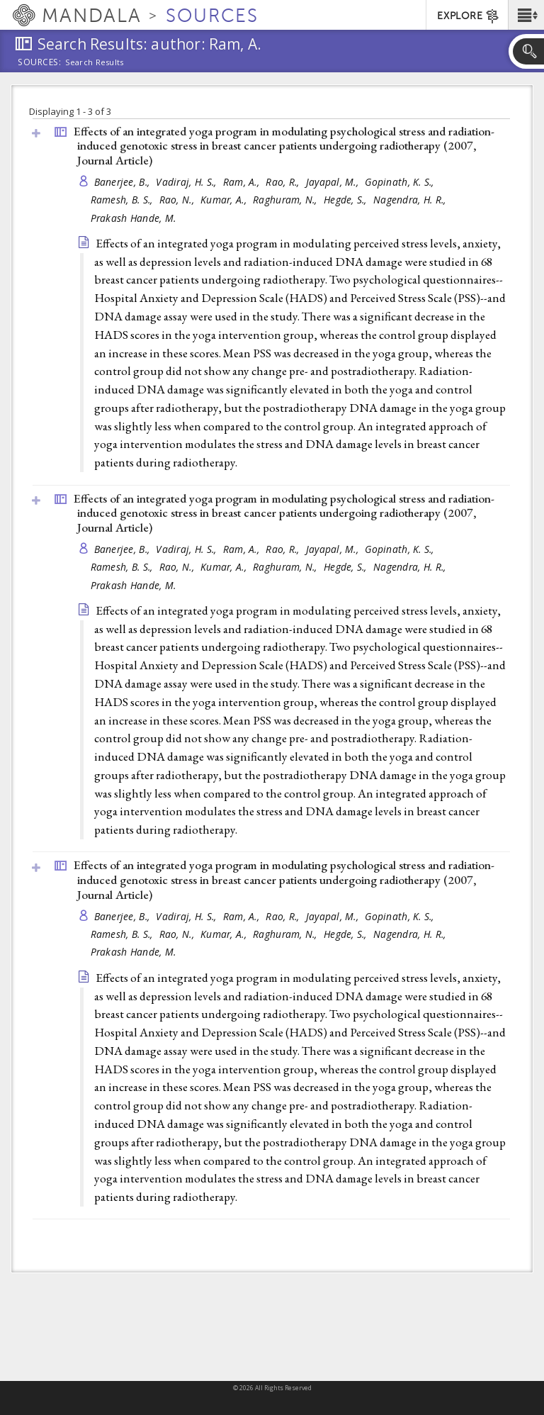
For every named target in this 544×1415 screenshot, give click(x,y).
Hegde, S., (347, 199)
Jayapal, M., (334, 182)
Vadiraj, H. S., (187, 182)
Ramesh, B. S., (123, 199)
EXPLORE (468, 16)
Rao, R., (284, 182)
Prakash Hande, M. (133, 218)
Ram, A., (242, 182)
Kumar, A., (224, 199)
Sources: (40, 63)
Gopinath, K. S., (401, 182)
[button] (526, 15)
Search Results (94, 62)
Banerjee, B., (123, 182)
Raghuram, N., (286, 199)
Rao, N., (178, 199)
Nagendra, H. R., (411, 199)
